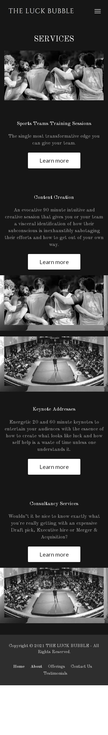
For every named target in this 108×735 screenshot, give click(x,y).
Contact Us (81, 667)
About (36, 667)
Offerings (56, 667)
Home (19, 667)
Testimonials (55, 673)
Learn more (54, 160)
